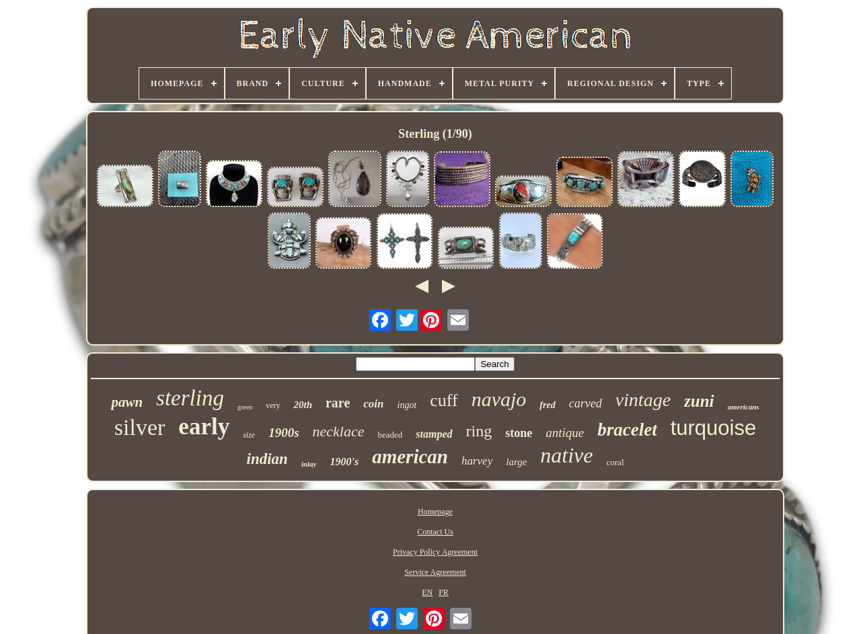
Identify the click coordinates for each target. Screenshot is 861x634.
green (244, 407)
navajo (499, 399)
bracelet (627, 430)
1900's (344, 461)
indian (267, 458)
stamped (434, 434)
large (516, 462)
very (273, 405)
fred (547, 405)
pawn (127, 402)
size (249, 435)
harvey (476, 460)
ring (479, 431)
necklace (339, 431)
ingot (407, 405)
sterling (190, 398)
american (410, 456)
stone (518, 433)
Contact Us (435, 532)
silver (139, 427)
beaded (389, 435)
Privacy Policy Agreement (435, 552)
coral (615, 462)
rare (338, 402)
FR (444, 592)
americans (743, 407)
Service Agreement (435, 572)
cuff (443, 400)
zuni (699, 401)
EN (427, 592)
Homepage (435, 511)
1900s (283, 433)
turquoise (714, 428)
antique (565, 433)
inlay (309, 464)
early (203, 426)
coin (373, 403)
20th (302, 404)
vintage (643, 399)
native (566, 455)
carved (585, 403)
